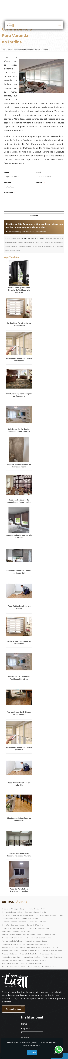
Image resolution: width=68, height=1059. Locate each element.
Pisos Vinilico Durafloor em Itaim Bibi (19, 784)
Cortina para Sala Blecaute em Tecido (49, 915)
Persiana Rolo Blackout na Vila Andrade (19, 536)
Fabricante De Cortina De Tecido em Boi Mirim (19, 677)
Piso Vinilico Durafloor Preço (36, 960)
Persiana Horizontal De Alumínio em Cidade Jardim (18, 501)
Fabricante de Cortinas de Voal (38, 928)
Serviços (25, 1033)
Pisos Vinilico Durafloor (10, 963)
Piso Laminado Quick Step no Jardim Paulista (19, 713)
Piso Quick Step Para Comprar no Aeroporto (19, 394)
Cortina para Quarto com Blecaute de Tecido (17, 915)
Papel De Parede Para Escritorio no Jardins (19, 890)
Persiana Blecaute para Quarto (36, 941)
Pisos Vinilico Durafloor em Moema (19, 607)
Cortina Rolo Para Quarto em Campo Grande (19, 324)
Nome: (7, 172)
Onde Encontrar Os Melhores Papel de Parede (18, 934)
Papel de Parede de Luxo (46, 934)
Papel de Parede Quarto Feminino (39, 938)
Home (24, 1023)
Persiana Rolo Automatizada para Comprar (42, 947)
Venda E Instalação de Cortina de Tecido (42, 967)
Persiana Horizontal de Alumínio (13, 947)
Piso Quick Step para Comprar (12, 960)
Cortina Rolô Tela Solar (35, 925)
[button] (59, 25)
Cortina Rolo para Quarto (37, 922)
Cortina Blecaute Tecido (37, 909)
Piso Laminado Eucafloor (31, 957)
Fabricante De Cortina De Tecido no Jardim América (19, 430)
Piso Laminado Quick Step (52, 957)
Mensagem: (9, 192)
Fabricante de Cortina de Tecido (13, 928)
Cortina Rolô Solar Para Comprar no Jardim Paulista (19, 854)
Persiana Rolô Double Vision (52, 950)
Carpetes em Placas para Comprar (14, 909)
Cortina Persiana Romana (11, 918)
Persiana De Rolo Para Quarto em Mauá (19, 748)
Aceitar (32, 1052)
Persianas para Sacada (48, 954)
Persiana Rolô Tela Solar (28, 954)
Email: (39, 172)
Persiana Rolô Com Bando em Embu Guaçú (18, 642)
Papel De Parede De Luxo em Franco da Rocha (19, 465)
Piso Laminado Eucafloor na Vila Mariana (19, 819)
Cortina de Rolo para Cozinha (12, 912)
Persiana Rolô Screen (9, 954)
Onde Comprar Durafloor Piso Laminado (16, 931)
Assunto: (40, 182)
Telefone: (8, 182)
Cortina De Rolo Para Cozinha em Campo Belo (18, 571)
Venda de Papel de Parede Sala (32, 963)
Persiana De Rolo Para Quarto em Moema (19, 359)
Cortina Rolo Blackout (30, 918)
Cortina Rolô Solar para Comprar (13, 925)
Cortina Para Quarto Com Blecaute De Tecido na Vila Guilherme (19, 290)
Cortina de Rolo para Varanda (35, 912)
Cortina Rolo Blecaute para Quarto (14, 922)
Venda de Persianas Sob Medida (13, 967)
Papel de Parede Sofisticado (12, 941)
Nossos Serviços (13, 1009)
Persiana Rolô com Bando (30, 950)
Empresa (25, 1028)
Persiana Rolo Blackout (10, 950)
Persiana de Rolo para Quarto (37, 944)
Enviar (34, 215)
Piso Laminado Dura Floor (11, 957)
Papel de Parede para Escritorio (13, 938)
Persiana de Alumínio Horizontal (13, 944)
